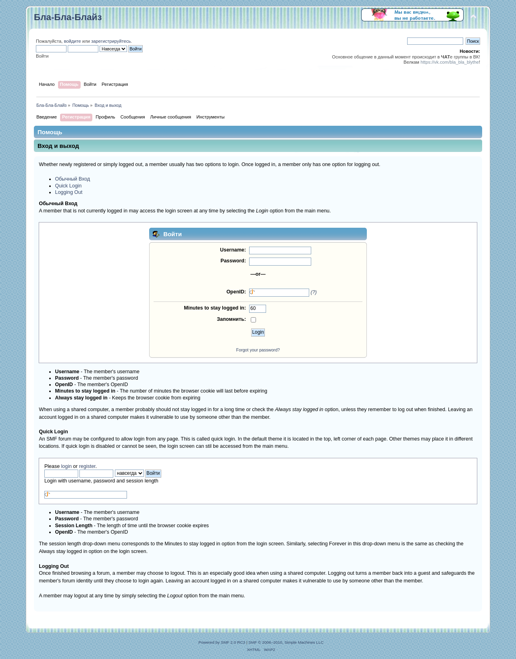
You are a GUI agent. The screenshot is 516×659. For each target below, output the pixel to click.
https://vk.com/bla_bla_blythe (449, 62)
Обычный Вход (72, 179)
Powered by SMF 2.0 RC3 (221, 642)
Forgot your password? (258, 349)
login (66, 466)
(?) (314, 292)
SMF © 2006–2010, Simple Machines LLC (285, 642)
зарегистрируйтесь (111, 41)
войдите (72, 41)
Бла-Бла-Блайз (68, 17)
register (87, 466)
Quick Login (68, 186)
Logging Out (68, 192)
